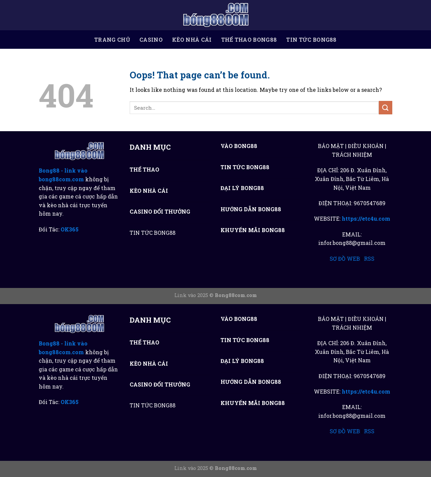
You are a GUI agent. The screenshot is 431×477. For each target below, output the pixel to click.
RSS (369, 258)
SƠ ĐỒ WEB (345, 258)
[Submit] (385, 107)
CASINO (151, 39)
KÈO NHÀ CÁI (192, 39)
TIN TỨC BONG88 (311, 39)
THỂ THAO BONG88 (249, 39)
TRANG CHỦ (112, 39)
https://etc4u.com (366, 218)
